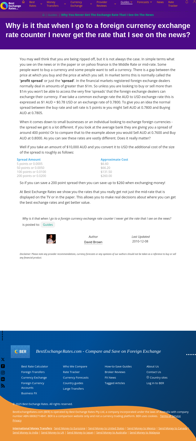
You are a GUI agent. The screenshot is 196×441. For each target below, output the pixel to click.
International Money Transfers (32, 428)
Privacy (17, 420)
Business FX (29, 393)
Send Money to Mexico (141, 428)
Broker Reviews (115, 372)
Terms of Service (170, 416)
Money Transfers (56, 3)
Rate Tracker (173, 3)
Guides (126, 2)
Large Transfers (73, 388)
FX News (110, 377)
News (160, 2)
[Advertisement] (98, 300)
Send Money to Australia (111, 432)
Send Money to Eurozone (69, 428)
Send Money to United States (106, 428)
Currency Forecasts (76, 377)
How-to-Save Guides (118, 366)
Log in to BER (155, 383)
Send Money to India (25, 432)
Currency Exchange (81, 3)
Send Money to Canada (172, 428)
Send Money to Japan (80, 432)
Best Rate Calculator (34, 366)
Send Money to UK (52, 432)
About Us (152, 366)
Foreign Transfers (33, 372)
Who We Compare (75, 366)
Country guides (73, 383)
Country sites (158, 377)
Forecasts (144, 2)
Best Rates (35, 3)
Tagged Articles (115, 383)
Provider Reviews (106, 3)
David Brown (93, 242)
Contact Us (153, 372)
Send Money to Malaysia (145, 432)
